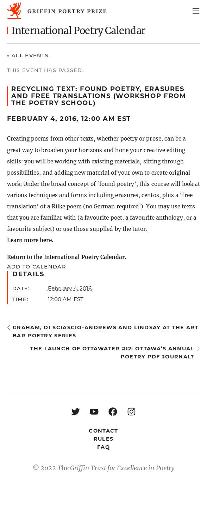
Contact (103, 431)
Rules (103, 439)
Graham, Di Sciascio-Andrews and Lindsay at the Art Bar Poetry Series (106, 331)
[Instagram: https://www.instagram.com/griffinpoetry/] (131, 411)
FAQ (103, 447)
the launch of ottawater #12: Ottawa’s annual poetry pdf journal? (112, 352)
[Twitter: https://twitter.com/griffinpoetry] (75, 411)
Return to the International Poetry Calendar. (66, 257)
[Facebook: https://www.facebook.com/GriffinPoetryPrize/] (113, 411)
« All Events (28, 55)
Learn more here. (30, 240)
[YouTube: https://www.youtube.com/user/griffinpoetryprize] (94, 411)
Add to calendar (36, 267)
